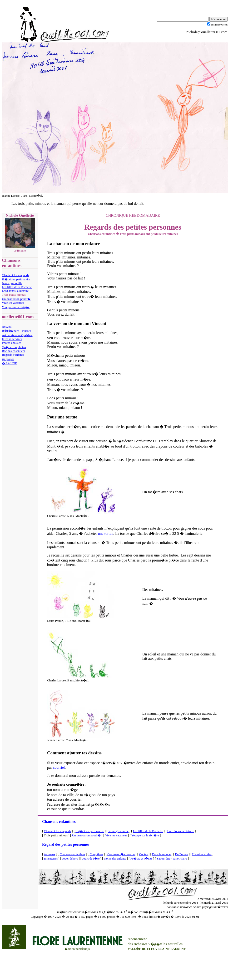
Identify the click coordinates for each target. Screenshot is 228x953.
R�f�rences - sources (16, 331)
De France (181, 854)
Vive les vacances (13, 302)
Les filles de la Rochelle (17, 287)
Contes (143, 854)
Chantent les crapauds (15, 275)
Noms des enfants (115, 858)
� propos (8, 359)
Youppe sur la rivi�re (16, 307)
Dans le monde (161, 854)
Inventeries (51, 858)
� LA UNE (9, 363)
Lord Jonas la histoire (15, 291)
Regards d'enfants (13, 354)
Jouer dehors (70, 858)
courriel (59, 767)
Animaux (49, 854)
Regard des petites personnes (65, 844)
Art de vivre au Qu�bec (17, 335)
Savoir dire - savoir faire (172, 858)
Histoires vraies (202, 854)
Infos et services (12, 339)
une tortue (105, 533)
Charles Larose (56, 516)
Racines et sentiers (13, 351)
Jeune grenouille (12, 283)
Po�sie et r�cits (141, 858)
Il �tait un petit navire (16, 279)
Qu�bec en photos (14, 347)
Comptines (96, 854)
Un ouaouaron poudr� (16, 299)
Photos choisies (11, 343)
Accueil (6, 326)
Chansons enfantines (59, 821)
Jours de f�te (90, 858)
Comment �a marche (121, 854)
